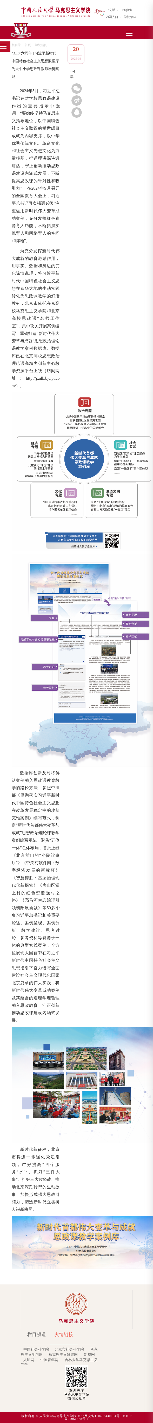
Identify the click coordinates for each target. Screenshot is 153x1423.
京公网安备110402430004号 (99, 1416)
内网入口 (113, 17)
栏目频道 (36, 1334)
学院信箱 (130, 17)
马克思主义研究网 (63, 1355)
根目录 (16, 45)
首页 (28, 45)
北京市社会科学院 (69, 1349)
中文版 (111, 10)
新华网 (89, 1355)
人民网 (28, 1360)
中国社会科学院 (36, 1349)
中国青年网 (49, 1360)
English (127, 10)
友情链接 (64, 1334)
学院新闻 (41, 45)
